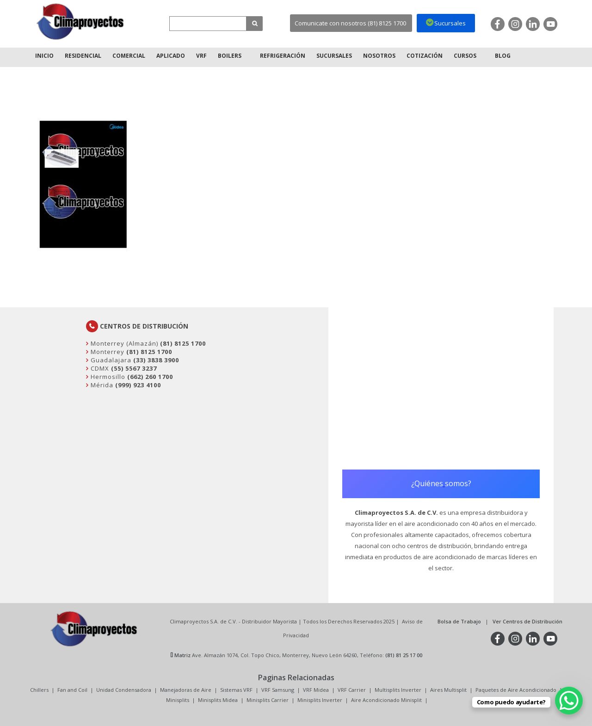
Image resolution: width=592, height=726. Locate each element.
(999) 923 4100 (138, 385)
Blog (503, 56)
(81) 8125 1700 (183, 343)
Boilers (229, 56)
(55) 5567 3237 (134, 368)
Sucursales (334, 56)
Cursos (465, 56)
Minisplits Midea (218, 699)
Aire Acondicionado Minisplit (386, 699)
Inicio (44, 56)
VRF (201, 56)
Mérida (101, 385)
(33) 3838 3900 (156, 360)
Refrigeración (282, 56)
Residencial (83, 56)
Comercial (128, 56)
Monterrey (106, 352)
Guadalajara (110, 360)
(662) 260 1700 (150, 376)
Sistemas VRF (236, 689)
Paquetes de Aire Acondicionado (515, 689)
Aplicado (170, 56)
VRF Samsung (277, 689)
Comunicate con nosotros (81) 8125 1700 (350, 23)
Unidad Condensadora (123, 689)
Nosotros (379, 56)
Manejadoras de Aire (185, 689)
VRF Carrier (352, 689)
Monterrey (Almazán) (123, 343)
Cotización (425, 56)
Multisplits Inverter (398, 689)
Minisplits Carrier (268, 699)
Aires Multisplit (448, 689)
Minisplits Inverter (319, 699)
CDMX (99, 368)
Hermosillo (107, 376)
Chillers (39, 689)
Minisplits (177, 699)
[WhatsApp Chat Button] (569, 700)
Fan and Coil (72, 689)
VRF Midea (316, 689)
